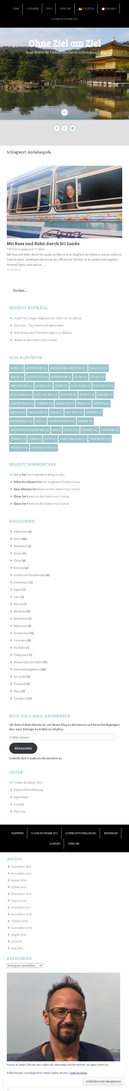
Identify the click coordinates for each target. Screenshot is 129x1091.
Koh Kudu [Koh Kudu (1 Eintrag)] (103, 386)
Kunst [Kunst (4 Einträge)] (87, 395)
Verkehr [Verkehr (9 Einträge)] (19, 448)
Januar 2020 (19, 880)
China (17, 561)
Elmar (42, 249)
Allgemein (20, 531)
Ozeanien (33, 8)
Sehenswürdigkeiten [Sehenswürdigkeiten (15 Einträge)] (29, 430)
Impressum (21, 797)
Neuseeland (21, 633)
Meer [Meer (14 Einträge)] (83, 403)
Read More (14, 270)
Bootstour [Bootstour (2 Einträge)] (37, 377)
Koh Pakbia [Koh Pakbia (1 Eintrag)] (21, 395)
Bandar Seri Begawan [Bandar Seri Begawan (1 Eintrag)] (68, 368)
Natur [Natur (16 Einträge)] (17, 412)
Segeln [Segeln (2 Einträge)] (85, 421)
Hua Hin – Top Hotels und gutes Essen (39, 325)
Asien (16, 8)
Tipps (49, 8)
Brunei (18, 553)
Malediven (21, 619)
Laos (16, 597)
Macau (18, 604)
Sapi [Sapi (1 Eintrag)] (41, 421)
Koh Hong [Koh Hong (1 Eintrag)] (81, 386)
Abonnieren (23, 748)
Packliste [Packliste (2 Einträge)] (37, 412)
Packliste (19, 648)
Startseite (17, 833)
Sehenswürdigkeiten (27, 669)
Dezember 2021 (21, 867)
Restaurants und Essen (28, 662)
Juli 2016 (16, 941)
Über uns (65, 8)
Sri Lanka (20, 677)
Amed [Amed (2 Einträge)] (16, 368)
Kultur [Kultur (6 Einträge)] (69, 395)
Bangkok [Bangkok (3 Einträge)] (98, 368)
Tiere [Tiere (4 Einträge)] (35, 439)
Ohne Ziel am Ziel (64, 43)
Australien (20, 546)
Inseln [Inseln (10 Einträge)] (44, 386)
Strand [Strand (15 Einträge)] (89, 430)
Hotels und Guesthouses (29, 575)
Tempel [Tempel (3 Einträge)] (18, 439)
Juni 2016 (17, 948)
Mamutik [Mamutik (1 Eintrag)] (65, 403)
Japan (17, 590)
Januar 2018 (19, 901)
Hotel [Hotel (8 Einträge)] (97, 377)
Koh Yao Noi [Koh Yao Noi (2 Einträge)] (46, 395)
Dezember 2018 (21, 894)
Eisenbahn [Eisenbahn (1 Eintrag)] (61, 377)
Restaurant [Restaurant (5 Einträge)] (21, 421)
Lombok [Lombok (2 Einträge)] (44, 403)
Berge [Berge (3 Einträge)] (16, 377)
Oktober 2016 (19, 921)
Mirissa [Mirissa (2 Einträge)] (101, 403)
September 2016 (21, 928)
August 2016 (18, 935)
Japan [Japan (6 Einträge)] (61, 386)
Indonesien (21, 582)
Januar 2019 (19, 887)
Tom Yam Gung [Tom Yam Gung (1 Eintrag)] (73, 439)
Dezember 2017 (21, 907)
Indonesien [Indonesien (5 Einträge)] (21, 386)
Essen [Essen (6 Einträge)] (80, 377)
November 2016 (21, 914)
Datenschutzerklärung (28, 790)
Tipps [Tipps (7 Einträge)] (50, 439)
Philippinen (21, 655)
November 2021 (21, 873)
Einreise (19, 568)
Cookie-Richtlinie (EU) (64, 19)
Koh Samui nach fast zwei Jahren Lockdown (43, 333)
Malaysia (19, 611)
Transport (20, 698)
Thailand (19, 684)
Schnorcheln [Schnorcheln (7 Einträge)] (62, 421)
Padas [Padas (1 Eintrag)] (56, 412)
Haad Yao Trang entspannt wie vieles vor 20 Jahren (47, 318)
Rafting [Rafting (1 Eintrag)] (94, 412)
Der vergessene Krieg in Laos (45, 475)
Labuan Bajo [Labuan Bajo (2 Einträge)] (21, 403)
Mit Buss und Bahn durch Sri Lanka (43, 243)
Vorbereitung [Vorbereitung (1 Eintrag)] (44, 448)
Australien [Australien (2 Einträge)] (36, 368)
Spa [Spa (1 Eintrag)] (56, 430)
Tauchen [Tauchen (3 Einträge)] (110, 430)
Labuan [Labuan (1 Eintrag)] (104, 395)
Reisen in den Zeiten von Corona (35, 340)
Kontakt (19, 804)
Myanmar (20, 626)
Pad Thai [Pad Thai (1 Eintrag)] (74, 412)
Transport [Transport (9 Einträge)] (100, 439)
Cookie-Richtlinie (78, 1073)
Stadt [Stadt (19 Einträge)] (71, 430)
